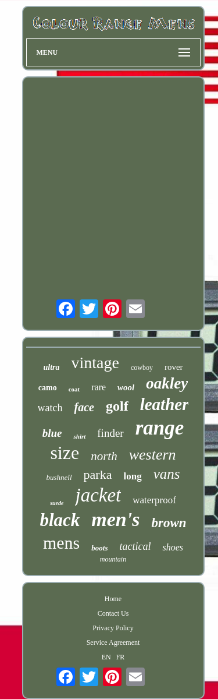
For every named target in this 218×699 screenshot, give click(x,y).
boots (99, 547)
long (132, 476)
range (159, 427)
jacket (98, 495)
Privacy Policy (112, 628)
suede (56, 503)
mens (61, 542)
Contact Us (113, 613)
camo (47, 387)
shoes (172, 547)
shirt (79, 436)
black (60, 520)
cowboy (142, 367)
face (84, 407)
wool (125, 387)
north (104, 456)
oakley (167, 383)
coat (74, 389)
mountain (113, 559)
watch (50, 408)
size (64, 452)
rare (98, 387)
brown (168, 523)
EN (106, 657)
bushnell (59, 477)
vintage (95, 363)
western (152, 454)
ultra (51, 367)
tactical (135, 546)
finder (110, 433)
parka (98, 474)
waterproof (154, 500)
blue (52, 433)
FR (120, 657)
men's (115, 519)
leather (164, 404)
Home (113, 599)
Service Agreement (113, 642)
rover (174, 367)
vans (166, 474)
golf (117, 406)
